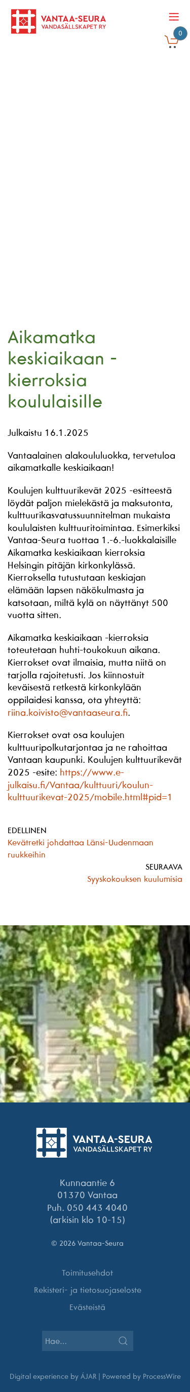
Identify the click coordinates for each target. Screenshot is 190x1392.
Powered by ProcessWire (141, 1376)
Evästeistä (87, 1307)
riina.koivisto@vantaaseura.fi (68, 712)
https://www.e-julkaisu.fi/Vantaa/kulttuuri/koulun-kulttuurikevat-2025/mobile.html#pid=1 (90, 784)
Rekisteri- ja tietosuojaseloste (87, 1290)
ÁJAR (88, 1376)
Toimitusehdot (87, 1272)
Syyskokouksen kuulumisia (134, 879)
